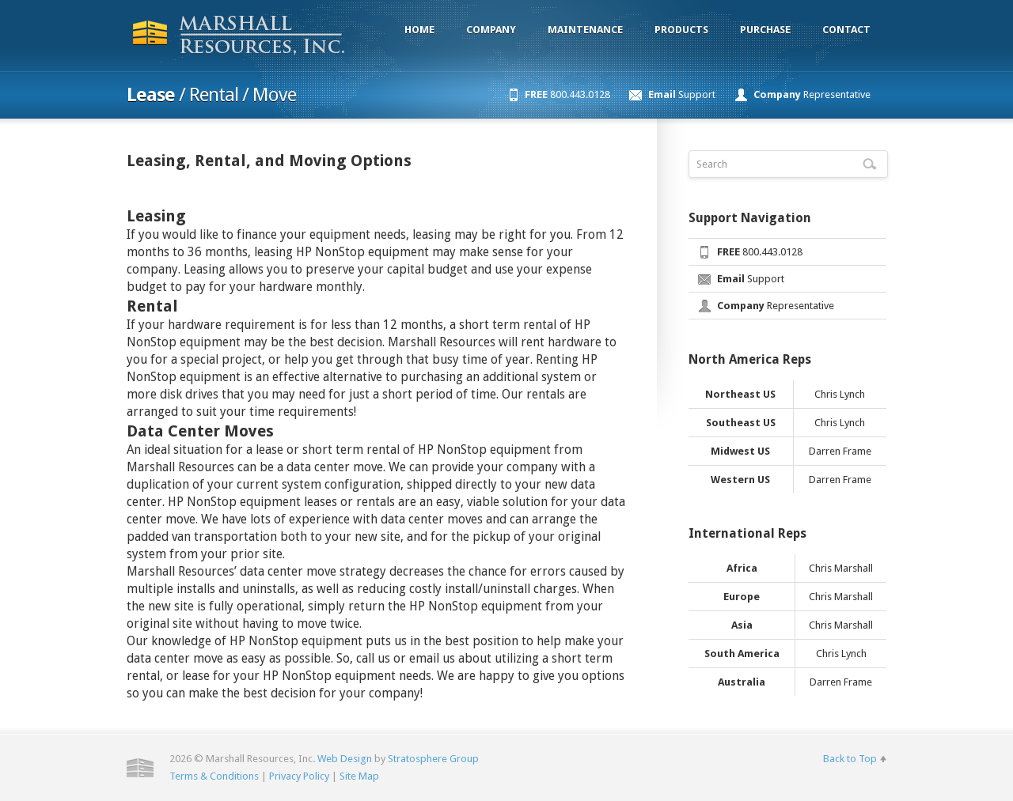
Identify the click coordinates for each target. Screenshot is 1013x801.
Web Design (344, 759)
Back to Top (850, 759)
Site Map (359, 776)
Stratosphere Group (433, 759)
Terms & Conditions (214, 776)
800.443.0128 (567, 94)
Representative (812, 94)
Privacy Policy (299, 776)
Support (681, 94)
